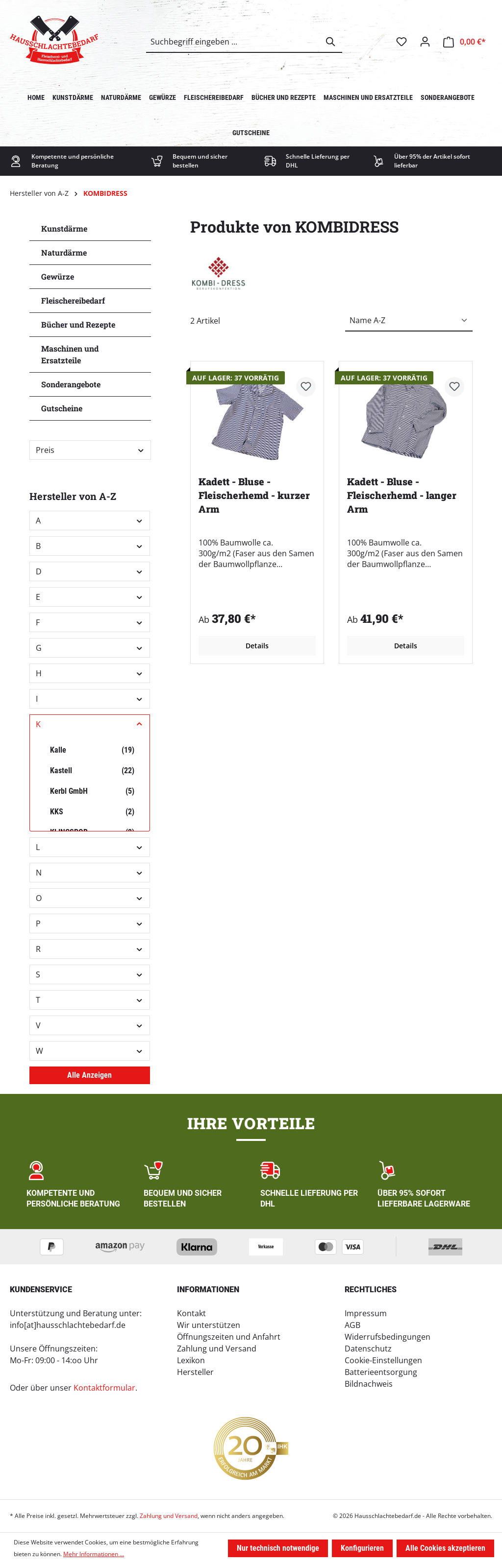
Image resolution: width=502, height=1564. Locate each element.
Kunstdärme (64, 228)
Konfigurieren (362, 1548)
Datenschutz (368, 1348)
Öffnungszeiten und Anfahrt (228, 1336)
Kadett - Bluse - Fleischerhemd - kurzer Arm (254, 495)
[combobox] (233, 41)
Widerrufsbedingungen (387, 1336)
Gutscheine (61, 408)
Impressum (366, 1313)
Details (257, 645)
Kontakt (191, 1313)
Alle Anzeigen (89, 1075)
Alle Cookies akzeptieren (445, 1548)
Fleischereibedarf (73, 300)
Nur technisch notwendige (278, 1548)
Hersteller (195, 1372)
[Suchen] (331, 41)
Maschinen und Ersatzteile (70, 354)
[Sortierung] (409, 321)
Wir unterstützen (208, 1325)
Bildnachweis (369, 1383)
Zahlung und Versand (216, 1348)
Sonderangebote (70, 384)
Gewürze (57, 276)
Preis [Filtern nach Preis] (90, 450)
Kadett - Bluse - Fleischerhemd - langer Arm (401, 495)
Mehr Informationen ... (93, 1554)
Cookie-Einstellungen (383, 1360)
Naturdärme (64, 252)
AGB (352, 1325)
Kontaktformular (104, 1387)
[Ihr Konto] (425, 41)
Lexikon (191, 1360)
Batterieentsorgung (381, 1372)
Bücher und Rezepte (78, 324)
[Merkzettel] (401, 41)
